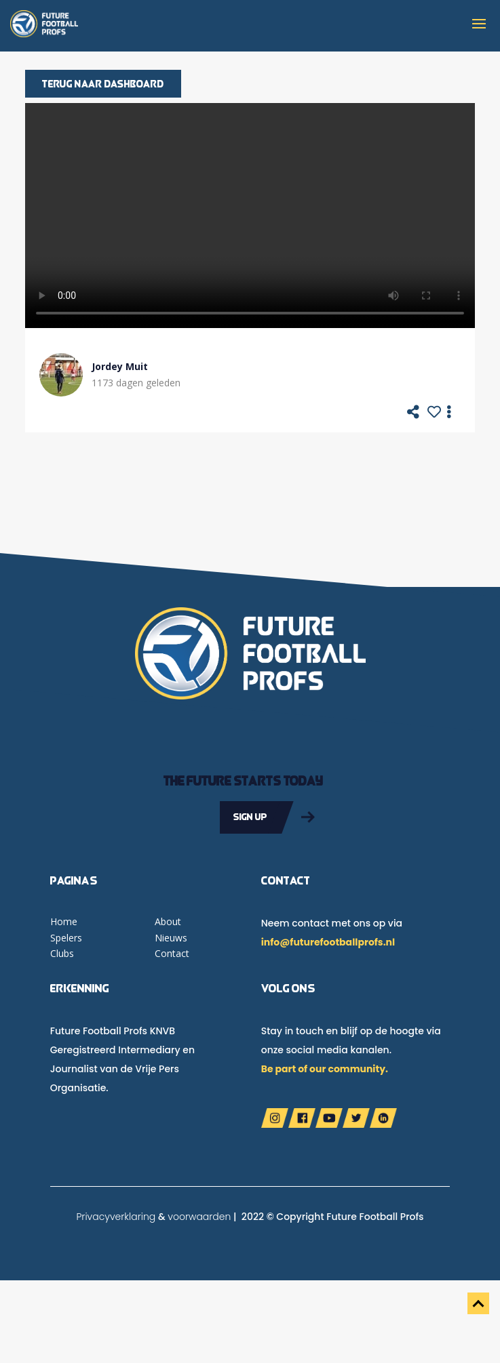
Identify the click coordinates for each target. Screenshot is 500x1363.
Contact (172, 953)
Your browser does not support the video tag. (250, 215)
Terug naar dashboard (103, 84)
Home (63, 921)
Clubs (62, 953)
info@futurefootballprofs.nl (328, 942)
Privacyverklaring (115, 1216)
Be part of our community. (324, 1069)
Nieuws (171, 937)
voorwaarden (199, 1216)
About (168, 921)
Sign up (250, 816)
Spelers (66, 937)
